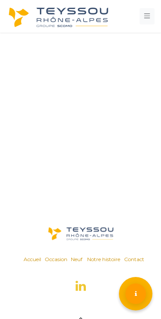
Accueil (32, 259)
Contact (134, 259)
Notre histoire (103, 259)
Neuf (76, 259)
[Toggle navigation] (147, 16)
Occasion (56, 259)
